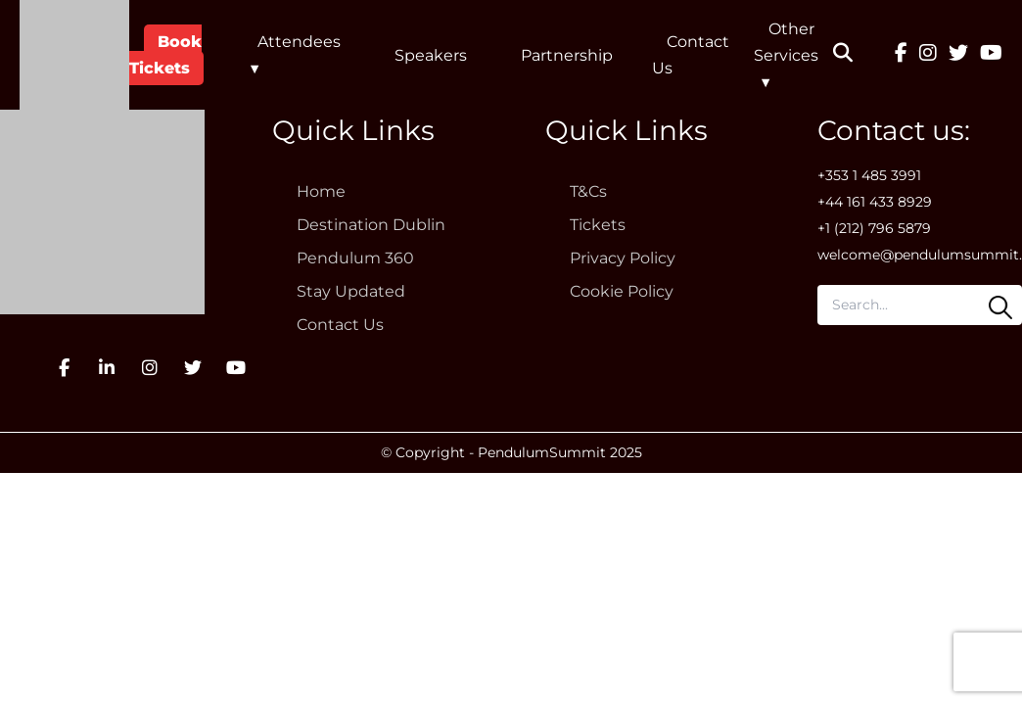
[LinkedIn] (106, 368)
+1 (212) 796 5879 (874, 228)
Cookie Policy (622, 291)
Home (321, 191)
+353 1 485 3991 (869, 175)
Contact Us (340, 324)
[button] (855, 55)
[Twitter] (958, 55)
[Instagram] (928, 55)
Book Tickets (165, 54)
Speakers (431, 55)
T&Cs (588, 191)
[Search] (1000, 307)
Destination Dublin (371, 224)
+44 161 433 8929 (874, 202)
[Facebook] (901, 55)
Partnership (567, 55)
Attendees (299, 41)
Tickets (598, 224)
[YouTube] (991, 55)
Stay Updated (351, 291)
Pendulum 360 (355, 258)
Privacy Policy (622, 258)
